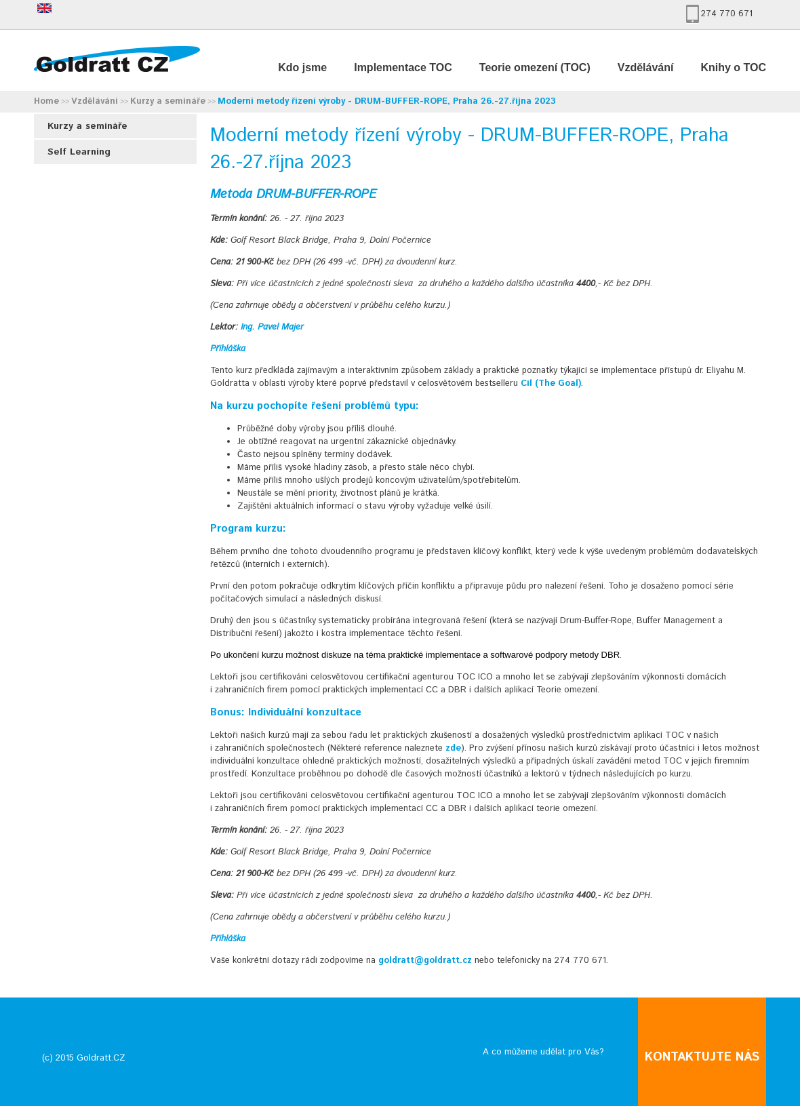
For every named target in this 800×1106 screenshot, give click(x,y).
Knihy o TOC (733, 67)
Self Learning (79, 152)
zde (453, 748)
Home (46, 101)
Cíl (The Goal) (551, 383)
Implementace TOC (403, 67)
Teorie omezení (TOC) (535, 67)
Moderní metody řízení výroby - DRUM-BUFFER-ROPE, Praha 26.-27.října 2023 (387, 101)
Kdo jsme (302, 67)
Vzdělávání (646, 67)
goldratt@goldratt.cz (425, 960)
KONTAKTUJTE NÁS (702, 1057)
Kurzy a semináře (167, 101)
